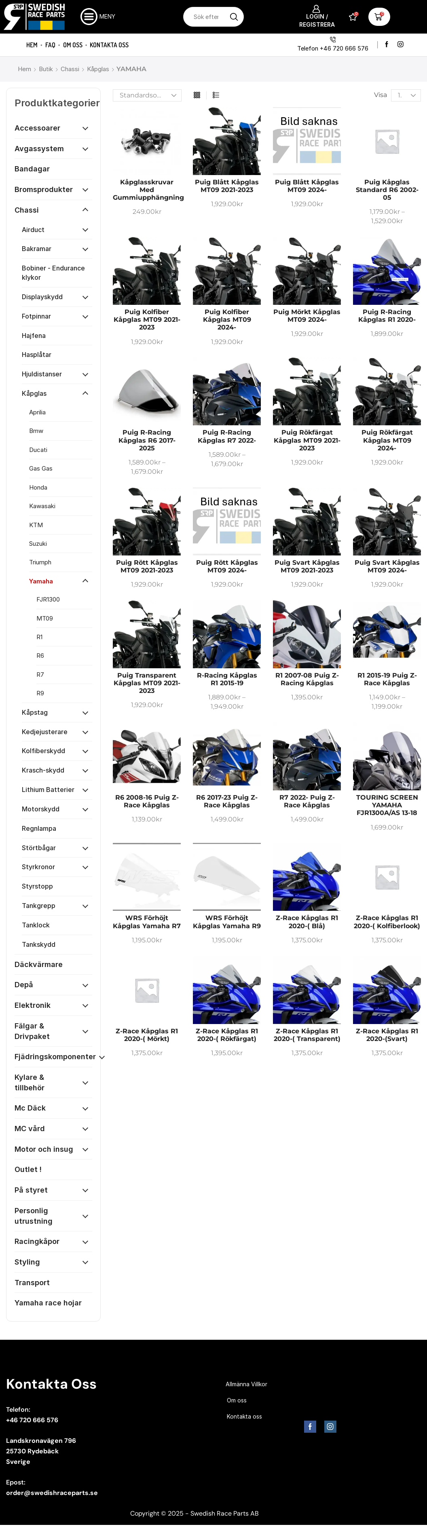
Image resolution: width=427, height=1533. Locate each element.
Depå (24, 984)
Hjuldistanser (42, 374)
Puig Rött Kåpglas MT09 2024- (227, 566)
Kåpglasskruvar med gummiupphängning (148, 189)
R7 (40, 674)
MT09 (44, 618)
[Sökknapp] (233, 16)
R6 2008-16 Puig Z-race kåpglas (147, 801)
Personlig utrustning (34, 1215)
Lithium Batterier (48, 790)
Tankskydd (38, 944)
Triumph (40, 562)
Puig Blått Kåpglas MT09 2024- (307, 186)
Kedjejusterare (45, 732)
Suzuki (38, 543)
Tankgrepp (38, 906)
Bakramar (36, 249)
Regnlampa (39, 828)
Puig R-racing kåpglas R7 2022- (227, 436)
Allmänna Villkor (246, 1384)
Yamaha (41, 581)
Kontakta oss (109, 45)
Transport (32, 1282)
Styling (27, 1262)
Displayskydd (42, 297)
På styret (31, 1190)
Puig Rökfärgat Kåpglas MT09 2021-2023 (307, 440)
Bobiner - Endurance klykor (53, 272)
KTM (36, 525)
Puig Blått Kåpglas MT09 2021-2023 (227, 186)
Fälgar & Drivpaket (32, 1031)
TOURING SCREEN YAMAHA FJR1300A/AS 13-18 (387, 805)
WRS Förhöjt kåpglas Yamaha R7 (147, 921)
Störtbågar (39, 848)
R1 (39, 637)
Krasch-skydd (43, 770)
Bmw (36, 431)
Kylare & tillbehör (29, 1082)
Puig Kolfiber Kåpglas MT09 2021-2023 (147, 319)
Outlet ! (28, 1169)
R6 (40, 655)
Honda (38, 487)
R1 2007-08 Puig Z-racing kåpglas (307, 679)
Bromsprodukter (44, 189)
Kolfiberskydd (43, 751)
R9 (40, 693)
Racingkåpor (37, 1241)
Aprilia (37, 412)
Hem (32, 45)
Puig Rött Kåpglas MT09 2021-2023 (147, 566)
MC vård (30, 1128)
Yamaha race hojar (48, 1303)
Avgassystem (39, 148)
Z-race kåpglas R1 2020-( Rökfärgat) (227, 1035)
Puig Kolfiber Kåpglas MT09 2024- (227, 319)
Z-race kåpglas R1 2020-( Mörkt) (147, 1035)
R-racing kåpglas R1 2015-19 (227, 679)
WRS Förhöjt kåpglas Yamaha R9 (227, 921)
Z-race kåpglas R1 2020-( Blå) (307, 921)
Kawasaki (42, 506)
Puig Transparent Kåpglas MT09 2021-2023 (147, 683)
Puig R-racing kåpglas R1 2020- (387, 315)
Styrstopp (37, 886)
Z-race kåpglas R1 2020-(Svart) (387, 1035)
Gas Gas (41, 468)
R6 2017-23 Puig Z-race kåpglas (227, 801)
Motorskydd (40, 809)
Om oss (72, 45)
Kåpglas (98, 69)
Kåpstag (35, 712)
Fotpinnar (36, 316)
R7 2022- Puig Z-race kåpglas (307, 801)
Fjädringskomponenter (55, 1056)
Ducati (38, 450)
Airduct (33, 230)
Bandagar (32, 169)
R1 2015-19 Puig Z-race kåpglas (387, 679)
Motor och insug (44, 1149)
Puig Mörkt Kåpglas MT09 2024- (306, 315)
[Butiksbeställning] (147, 95)
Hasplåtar (36, 355)
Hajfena (34, 336)
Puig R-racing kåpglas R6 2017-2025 (146, 440)
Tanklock (36, 925)
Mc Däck (30, 1108)
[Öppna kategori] (85, 128)
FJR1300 (48, 599)
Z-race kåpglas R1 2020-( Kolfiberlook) (387, 921)
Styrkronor (38, 867)
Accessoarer (37, 128)
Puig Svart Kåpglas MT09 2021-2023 (307, 566)
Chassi (70, 69)
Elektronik (33, 1005)
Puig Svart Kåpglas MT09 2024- (387, 566)
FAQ (50, 45)
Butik (46, 69)
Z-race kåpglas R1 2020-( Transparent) (307, 1035)
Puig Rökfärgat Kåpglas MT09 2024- (387, 440)
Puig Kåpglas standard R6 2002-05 (387, 189)
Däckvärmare (39, 964)
